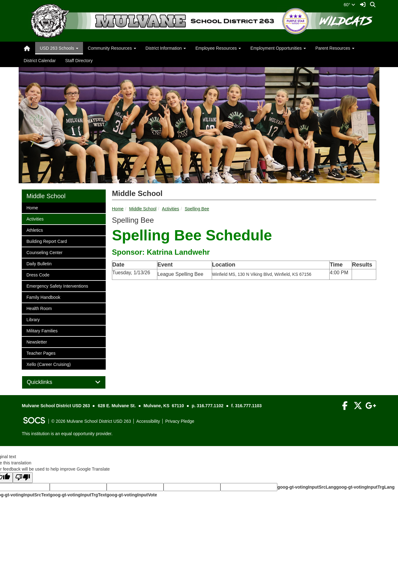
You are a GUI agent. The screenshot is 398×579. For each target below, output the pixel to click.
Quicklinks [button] (46, 382)
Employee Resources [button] (218, 48)
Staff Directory (78, 60)
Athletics (34, 230)
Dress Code (37, 274)
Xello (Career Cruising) (48, 364)
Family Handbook (43, 297)
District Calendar (40, 60)
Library (34, 319)
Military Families (42, 330)
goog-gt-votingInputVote (132, 494)
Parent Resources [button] (334, 48)
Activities (170, 208)
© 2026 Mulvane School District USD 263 (91, 421)
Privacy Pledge (179, 421)
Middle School (142, 208)
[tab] (63, 382)
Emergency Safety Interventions (57, 286)
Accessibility (148, 421)
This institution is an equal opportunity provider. (67, 433)
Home (117, 208)
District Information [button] (166, 48)
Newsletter (36, 341)
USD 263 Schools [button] (59, 48)
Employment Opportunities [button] (278, 48)
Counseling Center (44, 252)
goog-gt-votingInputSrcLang (306, 487)
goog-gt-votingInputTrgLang (365, 487)
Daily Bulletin (39, 263)
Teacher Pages (40, 353)
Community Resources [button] (112, 48)
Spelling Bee (197, 208)
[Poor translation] (23, 477)
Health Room (39, 308)
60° (349, 4)
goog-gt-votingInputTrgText (78, 494)
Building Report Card (46, 241)
